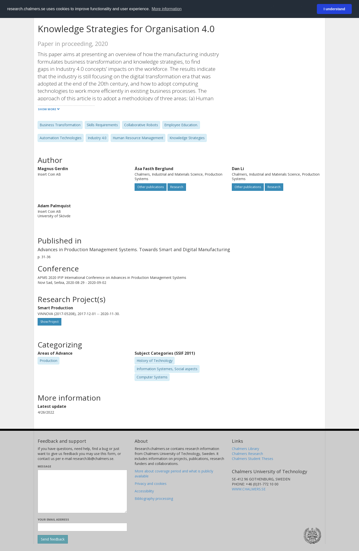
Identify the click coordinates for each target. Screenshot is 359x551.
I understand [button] (334, 9)
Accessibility (144, 491)
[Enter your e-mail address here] (82, 527)
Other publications (150, 187)
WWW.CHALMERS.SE (249, 489)
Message (44, 466)
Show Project (49, 322)
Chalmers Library (245, 448)
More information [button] (166, 9)
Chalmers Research (247, 453)
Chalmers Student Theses (252, 458)
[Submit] (53, 539)
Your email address (53, 519)
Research (176, 187)
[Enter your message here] (82, 491)
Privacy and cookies (151, 483)
